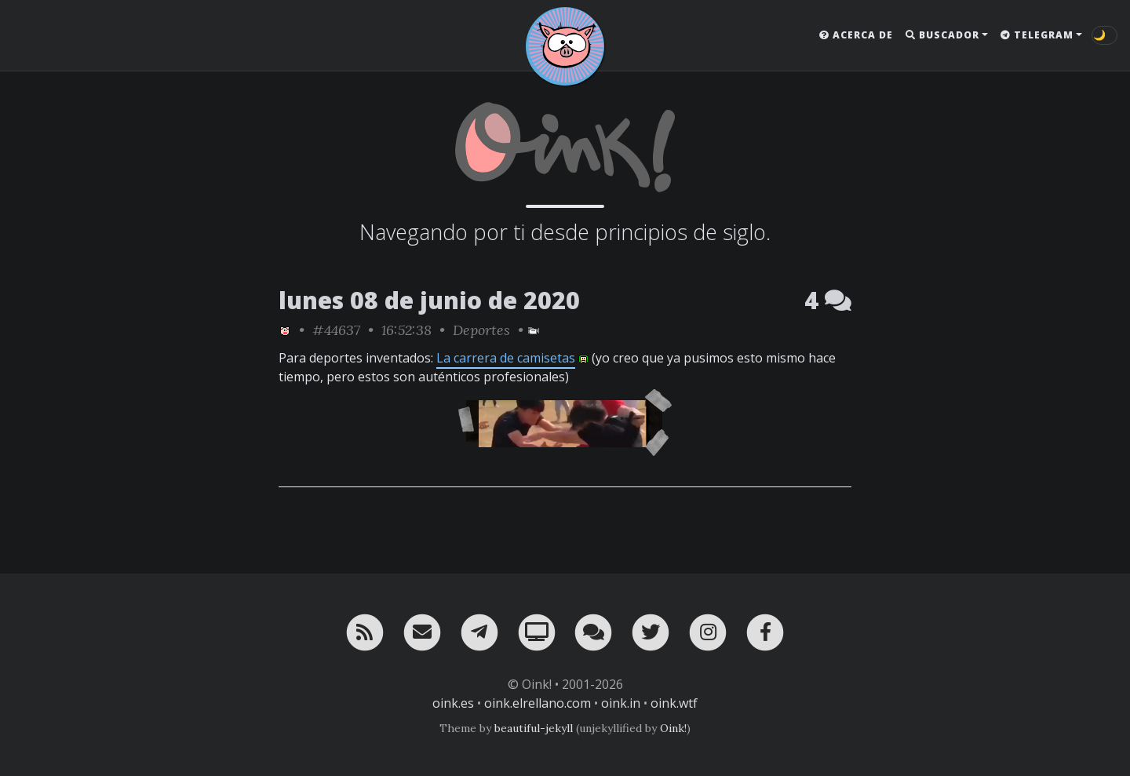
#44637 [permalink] (336, 330)
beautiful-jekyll (533, 728)
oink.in (620, 703)
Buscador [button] (942, 35)
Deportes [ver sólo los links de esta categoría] (481, 330)
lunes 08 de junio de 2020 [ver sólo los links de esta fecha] (429, 300)
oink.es (453, 703)
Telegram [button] (1037, 35)
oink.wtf (674, 703)
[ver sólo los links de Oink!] (285, 330)
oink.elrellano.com (537, 703)
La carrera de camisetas (505, 357)
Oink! (673, 728)
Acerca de (856, 35)
